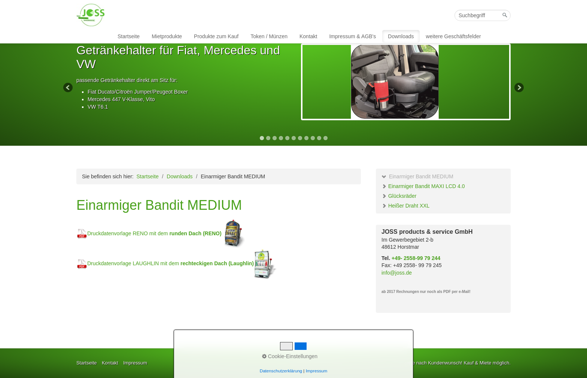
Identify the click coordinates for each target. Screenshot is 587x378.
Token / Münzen (269, 36)
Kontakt (308, 36)
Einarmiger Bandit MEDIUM (417, 176)
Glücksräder (398, 196)
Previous (68, 88)
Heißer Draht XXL (405, 206)
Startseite (129, 36)
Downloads (401, 36)
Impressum (135, 363)
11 (325, 138)
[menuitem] (129, 36)
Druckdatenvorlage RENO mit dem (149, 233)
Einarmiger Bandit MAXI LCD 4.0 (423, 186)
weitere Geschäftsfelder (453, 36)
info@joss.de (396, 273)
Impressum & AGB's (352, 36)
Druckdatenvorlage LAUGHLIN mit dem (170, 263)
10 (319, 138)
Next (518, 88)
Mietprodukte (167, 36)
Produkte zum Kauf (216, 36)
